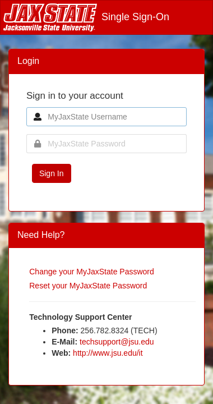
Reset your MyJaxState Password (88, 285)
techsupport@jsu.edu (117, 341)
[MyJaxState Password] (106, 143)
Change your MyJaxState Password (91, 271)
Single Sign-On (86, 16)
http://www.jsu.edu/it (108, 352)
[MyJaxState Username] (106, 116)
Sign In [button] (51, 173)
